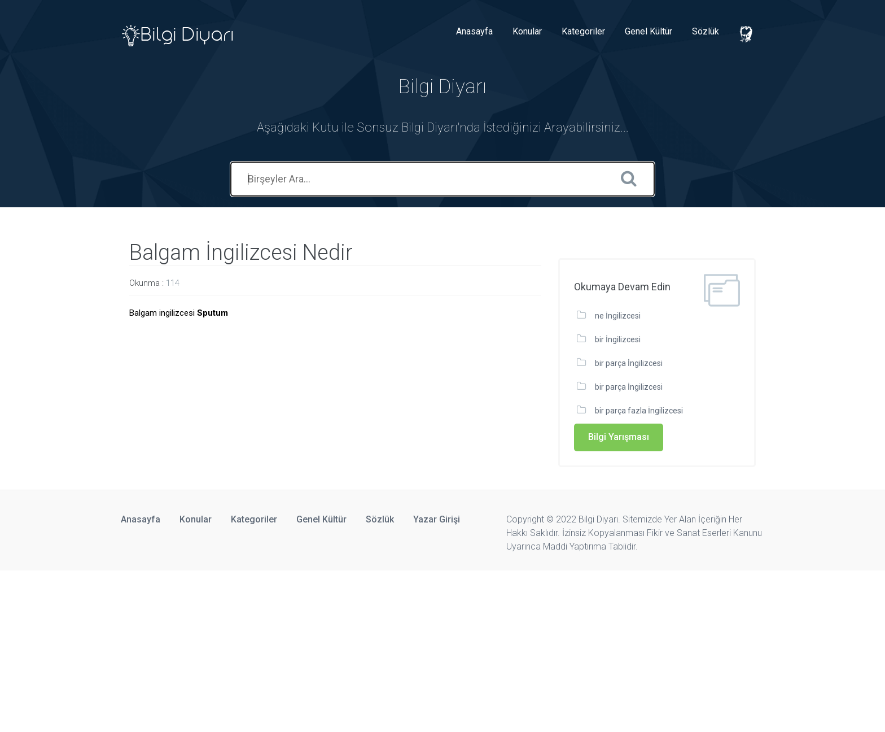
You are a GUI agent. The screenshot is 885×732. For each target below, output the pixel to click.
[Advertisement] (338, 649)
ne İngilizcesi (618, 315)
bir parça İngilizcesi (629, 363)
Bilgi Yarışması (618, 437)
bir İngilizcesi (618, 339)
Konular (527, 31)
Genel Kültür (648, 31)
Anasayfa (474, 31)
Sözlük (705, 31)
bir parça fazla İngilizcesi (639, 410)
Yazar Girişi (436, 519)
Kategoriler (583, 31)
